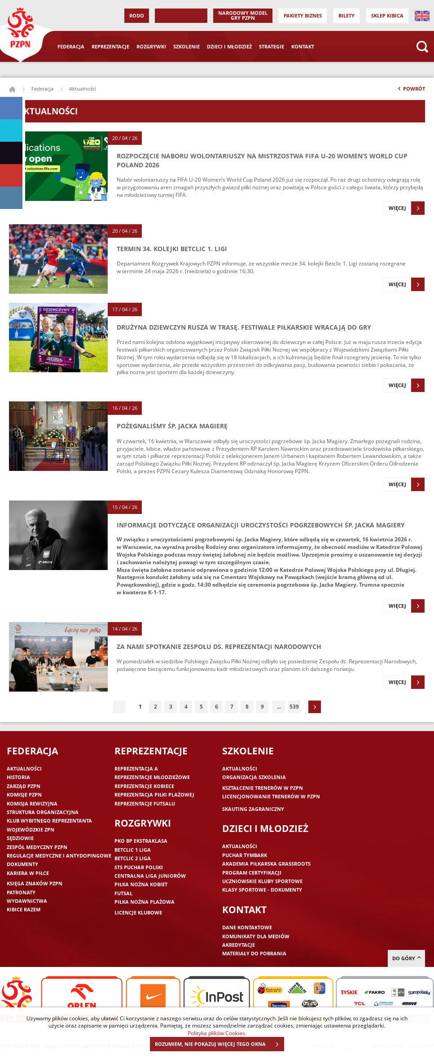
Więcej (407, 208)
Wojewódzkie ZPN (30, 829)
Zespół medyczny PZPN (37, 847)
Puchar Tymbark (244, 855)
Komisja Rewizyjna (32, 803)
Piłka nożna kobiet (140, 884)
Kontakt (302, 46)
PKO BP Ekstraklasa (140, 840)
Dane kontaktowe (247, 927)
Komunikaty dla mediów (255, 936)
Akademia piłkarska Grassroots (266, 863)
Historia (18, 777)
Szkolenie (186, 46)
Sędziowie (20, 838)
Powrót (410, 90)
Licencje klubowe (138, 912)
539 (294, 706)
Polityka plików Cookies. (217, 1032)
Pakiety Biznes (303, 15)
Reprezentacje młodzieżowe (152, 777)
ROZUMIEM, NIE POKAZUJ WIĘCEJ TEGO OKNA (219, 1044)
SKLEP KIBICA (387, 15)
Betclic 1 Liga (132, 849)
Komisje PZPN (24, 794)
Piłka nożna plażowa (144, 901)
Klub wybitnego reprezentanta (49, 820)
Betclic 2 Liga (132, 858)
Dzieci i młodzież (229, 46)
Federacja (70, 46)
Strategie (271, 46)
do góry (406, 958)
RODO (136, 15)
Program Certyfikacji (251, 872)
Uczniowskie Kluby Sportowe (262, 881)
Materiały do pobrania (254, 953)
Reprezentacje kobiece (144, 786)
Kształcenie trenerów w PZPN (262, 787)
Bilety (346, 15)
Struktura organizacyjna (43, 812)
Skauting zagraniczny (253, 808)
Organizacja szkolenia (254, 777)
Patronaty (21, 892)
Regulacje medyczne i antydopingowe (59, 855)
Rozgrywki (151, 46)
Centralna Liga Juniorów (150, 875)
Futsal (123, 893)
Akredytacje (238, 944)
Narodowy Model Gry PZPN (242, 15)
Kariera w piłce (28, 873)
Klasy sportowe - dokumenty (262, 889)
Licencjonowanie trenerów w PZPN (271, 796)
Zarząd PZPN (23, 786)
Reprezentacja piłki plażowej (154, 794)
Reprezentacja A (136, 768)
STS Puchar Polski (138, 867)
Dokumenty (22, 864)
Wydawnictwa (27, 900)
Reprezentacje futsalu (144, 803)
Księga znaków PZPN (34, 883)
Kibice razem (23, 909)
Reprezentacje (110, 46)
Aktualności (24, 768)
